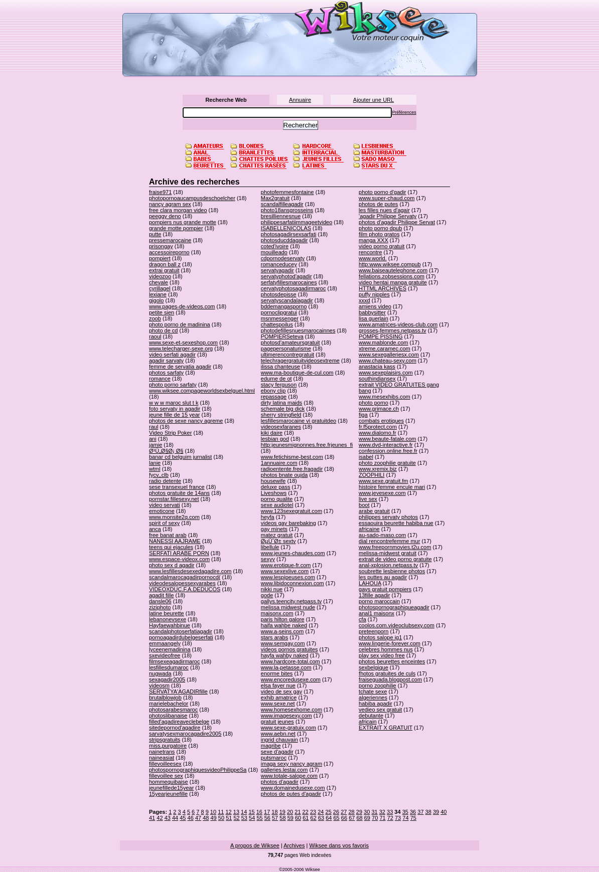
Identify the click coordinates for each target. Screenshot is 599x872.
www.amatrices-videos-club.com (398, 324)
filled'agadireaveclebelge (179, 722)
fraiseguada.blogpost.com (390, 679)
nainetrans (162, 752)
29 (359, 812)
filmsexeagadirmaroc (174, 661)
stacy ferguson (279, 385)
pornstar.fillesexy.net (174, 499)
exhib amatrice (279, 697)
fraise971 (160, 192)
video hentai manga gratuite (393, 282)
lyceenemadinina (170, 649)
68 (359, 818)
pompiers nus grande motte (182, 222)
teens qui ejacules (171, 547)
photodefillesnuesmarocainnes (298, 330)
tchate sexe (373, 691)
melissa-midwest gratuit (387, 553)
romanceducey (279, 264)
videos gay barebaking (288, 523)
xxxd (364, 300)
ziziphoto (160, 607)
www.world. (373, 258)
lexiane (158, 294)
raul (153, 427)
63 (321, 818)
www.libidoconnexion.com (292, 583)
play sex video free (382, 655)
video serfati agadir (172, 355)
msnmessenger (279, 318)
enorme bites (277, 673)
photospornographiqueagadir (394, 607)
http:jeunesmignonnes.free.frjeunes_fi (307, 445)
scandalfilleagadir (282, 204)
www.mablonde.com (383, 342)
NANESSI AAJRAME (175, 541)
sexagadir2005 (167, 679)
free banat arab (168, 535)
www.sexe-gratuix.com (288, 728)
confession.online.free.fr (388, 451)
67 (352, 818)
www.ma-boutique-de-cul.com (297, 373)
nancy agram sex (170, 204)
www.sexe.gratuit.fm (383, 481)
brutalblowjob (165, 697)
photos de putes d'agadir (291, 794)
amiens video (375, 306)
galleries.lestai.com (284, 770)
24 (321, 812)
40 (443, 812)
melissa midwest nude (288, 607)
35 (405, 812)
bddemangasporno (284, 306)
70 (375, 818)
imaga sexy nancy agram (291, 764)
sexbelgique (373, 667)
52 (236, 818)
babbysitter (372, 312)
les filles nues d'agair (384, 210)
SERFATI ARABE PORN (179, 553)
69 (367, 818)
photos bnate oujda (284, 475)
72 (390, 818)
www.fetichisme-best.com (292, 457)
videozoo (160, 276)
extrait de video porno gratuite (395, 559)
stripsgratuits (164, 740)
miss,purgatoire (168, 746)
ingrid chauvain (279, 740)
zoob (155, 318)
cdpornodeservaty (283, 258)
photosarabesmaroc (173, 710)
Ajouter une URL (373, 100)
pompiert (160, 258)
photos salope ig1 (380, 637)
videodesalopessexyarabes (182, 583)
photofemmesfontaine (287, 192)
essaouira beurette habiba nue (396, 523)
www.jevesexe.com (382, 493)
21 (297, 812)
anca (155, 529)
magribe (271, 746)
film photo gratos (379, 234)
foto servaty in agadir (174, 409)
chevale (158, 282)
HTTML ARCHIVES (382, 288)
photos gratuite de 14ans (179, 493)
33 (390, 812)
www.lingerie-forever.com (389, 643)
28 (351, 812)
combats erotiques (381, 421)
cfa (362, 619)
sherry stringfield (281, 415)
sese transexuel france (177, 487)
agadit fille (161, 595)
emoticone (162, 511)
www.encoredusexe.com (291, 679)
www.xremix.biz (378, 469)
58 (282, 818)
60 (298, 818)
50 (221, 818)
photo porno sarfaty (173, 385)
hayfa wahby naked (285, 655)
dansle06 (160, 601)
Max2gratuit (275, 198)
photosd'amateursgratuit (290, 342)
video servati (164, 505)
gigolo (156, 300)
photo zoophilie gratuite (387, 463)
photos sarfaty (166, 373)
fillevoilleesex (165, 764)
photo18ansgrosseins (287, 210)
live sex (368, 499)
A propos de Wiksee (254, 845)
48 (206, 818)
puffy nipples (374, 294)
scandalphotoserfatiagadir (180, 631)
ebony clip (273, 391)
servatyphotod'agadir (286, 276)
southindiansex (377, 379)
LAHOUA (370, 583)
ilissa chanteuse (280, 367)
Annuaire (300, 100)
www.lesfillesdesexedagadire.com (190, 571)
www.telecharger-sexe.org (181, 348)
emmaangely (165, 643)
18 (274, 812)
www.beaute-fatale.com (387, 439)
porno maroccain (379, 601)
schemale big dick (283, 409)
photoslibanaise (168, 716)
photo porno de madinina (179, 324)
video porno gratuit (381, 246)
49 (214, 818)
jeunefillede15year (171, 788)
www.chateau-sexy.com (387, 361)
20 (290, 812)
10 (213, 812)
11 (221, 812)
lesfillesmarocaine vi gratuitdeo (298, 421)
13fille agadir (374, 595)
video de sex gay (282, 691)
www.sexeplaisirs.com (386, 373)
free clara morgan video (178, 210)
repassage (273, 397)
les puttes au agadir (383, 577)
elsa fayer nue (278, 685)
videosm (159, 685)
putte (155, 234)
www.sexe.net (278, 704)
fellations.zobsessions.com (391, 276)
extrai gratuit (164, 270)
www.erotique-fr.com (286, 565)
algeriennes (373, 697)
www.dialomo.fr (377, 433)
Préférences (404, 112)
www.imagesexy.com (286, 716)
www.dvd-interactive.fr (386, 445)
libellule (270, 547)
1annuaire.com (279, 463)
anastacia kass (377, 367)
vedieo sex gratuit (380, 710)
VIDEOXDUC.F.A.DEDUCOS (184, 589)
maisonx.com (277, 613)
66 (344, 818)
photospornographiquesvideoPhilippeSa (197, 770)
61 (306, 818)
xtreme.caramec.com (384, 348)
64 (329, 818)
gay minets (274, 529)
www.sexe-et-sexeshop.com (183, 342)
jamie (155, 445)
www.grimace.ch (379, 409)
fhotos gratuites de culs (387, 673)
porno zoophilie (377, 685)
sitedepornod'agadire (174, 728)
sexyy (268, 559)
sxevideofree (164, 655)
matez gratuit (277, 535)
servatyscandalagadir (287, 300)
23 (313, 812)
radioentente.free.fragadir (292, 469)
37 (420, 812)
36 (413, 812)
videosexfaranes (281, 427)
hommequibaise (168, 782)
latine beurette (166, 613)
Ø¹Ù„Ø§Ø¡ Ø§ (166, 451)
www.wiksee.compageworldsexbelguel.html (202, 391)
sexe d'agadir (277, 752)
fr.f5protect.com (378, 427)
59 (290, 818)
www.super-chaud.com (386, 198)
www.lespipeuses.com (288, 577)
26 (336, 812)
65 (337, 818)
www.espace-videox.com (179, 559)
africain (367, 722)
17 (267, 812)
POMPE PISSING (380, 336)
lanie (155, 463)
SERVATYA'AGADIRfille (178, 691)
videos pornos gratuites (289, 649)
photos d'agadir (279, 782)
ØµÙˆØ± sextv (278, 541)
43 (168, 818)
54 (252, 818)
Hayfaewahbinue (169, 625)
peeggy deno (165, 216)
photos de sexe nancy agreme (186, 421)
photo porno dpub (380, 228)
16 (259, 812)
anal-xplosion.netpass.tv (388, 565)
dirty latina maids (282, 403)
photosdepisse (278, 294)
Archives (294, 845)
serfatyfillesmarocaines (289, 282)
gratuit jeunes (277, 722)
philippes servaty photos (388, 517)
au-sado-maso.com (382, 535)
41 (152, 818)
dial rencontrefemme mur (389, 541)
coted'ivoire (274, 246)
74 (405, 818)
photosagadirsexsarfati (289, 234)
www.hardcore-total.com (290, 661)
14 (244, 812)
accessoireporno (169, 252)
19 (282, 812)
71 (382, 818)
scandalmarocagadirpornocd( (184, 577)
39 (436, 812)
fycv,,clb (159, 475)
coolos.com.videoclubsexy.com (396, 625)
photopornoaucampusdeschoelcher (192, 198)
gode (267, 595)
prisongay (161, 246)
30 (367, 812)
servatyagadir (277, 270)
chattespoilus (277, 324)
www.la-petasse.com (286, 667)
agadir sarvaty (166, 361)
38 (428, 812)
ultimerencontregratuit (287, 355)
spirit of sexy (164, 523)
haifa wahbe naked (284, 625)
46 (191, 818)
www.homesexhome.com (291, 710)
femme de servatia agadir (180, 367)
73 (398, 818)
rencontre (370, 252)
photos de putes (378, 204)
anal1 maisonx (376, 613)
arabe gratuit (374, 511)
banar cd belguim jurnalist (180, 457)
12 (228, 812)
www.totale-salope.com (289, 776)
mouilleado (274, 252)
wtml (155, 469)
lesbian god (275, 439)
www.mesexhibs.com (384, 397)
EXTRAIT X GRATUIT (385, 728)
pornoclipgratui (279, 312)
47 (198, 818)
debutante (371, 716)
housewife (273, 481)
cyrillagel (160, 288)
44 (175, 818)
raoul (155, 336)
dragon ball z (165, 264)
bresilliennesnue (281, 216)
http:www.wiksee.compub (390, 264)
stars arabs (274, 637)
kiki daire (271, 433)
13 (236, 812)
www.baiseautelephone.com (393, 270)
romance (160, 379)
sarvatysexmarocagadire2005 (185, 734)
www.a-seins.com (282, 631)
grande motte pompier (176, 228)
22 (306, 812)
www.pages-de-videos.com (182, 306)
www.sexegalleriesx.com (389, 355)
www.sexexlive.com (285, 571)
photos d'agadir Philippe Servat (397, 222)
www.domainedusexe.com (293, 788)
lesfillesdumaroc (169, 667)
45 (183, 818)
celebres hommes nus (386, 649)
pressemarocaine (170, 240)
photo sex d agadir (172, 565)
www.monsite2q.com (174, 517)
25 (329, 812)
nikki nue (271, 589)
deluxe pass (275, 487)
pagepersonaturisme (286, 348)
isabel (366, 457)
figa (363, 415)
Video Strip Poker (170, 433)
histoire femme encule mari (392, 487)
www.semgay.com (283, 643)
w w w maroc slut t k (173, 403)
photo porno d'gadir (382, 192)
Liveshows (273, 493)
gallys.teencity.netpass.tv (291, 601)
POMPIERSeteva (282, 336)
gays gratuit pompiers (385, 589)
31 (374, 812)
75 (413, 818)
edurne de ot (276, 379)
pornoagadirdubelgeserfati (181, 637)
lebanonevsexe (167, 619)
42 (160, 818)
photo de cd (163, 330)
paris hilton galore (283, 619)
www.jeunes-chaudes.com (293, 553)
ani (153, 439)
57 (275, 818)
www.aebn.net (278, 734)
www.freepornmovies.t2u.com (395, 547)
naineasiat (161, 758)
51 (229, 818)
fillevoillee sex (166, 776)
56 (267, 818)
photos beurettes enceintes (392, 661)
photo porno (373, 403)
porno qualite (277, 499)
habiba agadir (375, 704)
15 (251, 812)
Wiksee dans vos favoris (339, 845)
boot (364, 505)
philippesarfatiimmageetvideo (296, 222)
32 (382, 812)
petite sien (161, 312)
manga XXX (373, 240)
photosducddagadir (284, 240)
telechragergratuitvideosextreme (300, 361)
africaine (369, 529)
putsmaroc (273, 758)
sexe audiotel (277, 505)
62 (314, 818)
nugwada (160, 673)
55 (259, 818)
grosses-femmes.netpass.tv (392, 330)
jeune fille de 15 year (174, 415)
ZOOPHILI (371, 475)
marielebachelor (168, 704)
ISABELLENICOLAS (286, 228)
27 (344, 812)
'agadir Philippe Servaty (387, 216)
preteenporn (373, 631)
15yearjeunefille (168, 794)
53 (244, 818)
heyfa (267, 517)
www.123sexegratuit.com (291, 511)
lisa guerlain (373, 318)
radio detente (165, 481)
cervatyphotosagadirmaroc (293, 288)
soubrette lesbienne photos (392, 571)
